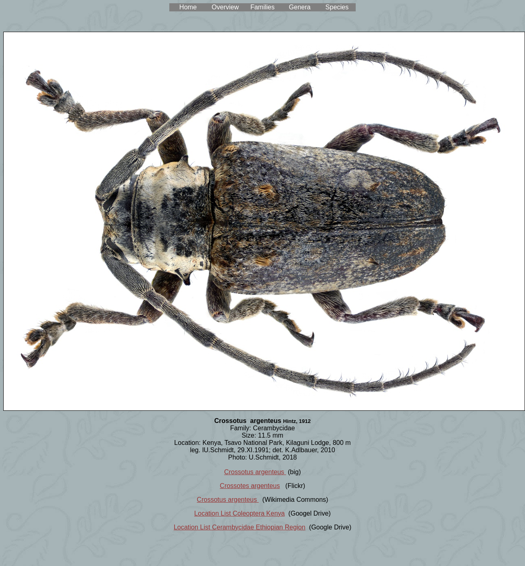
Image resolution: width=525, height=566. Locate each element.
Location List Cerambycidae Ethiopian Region (240, 527)
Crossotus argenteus (255, 471)
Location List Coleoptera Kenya (239, 513)
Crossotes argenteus (250, 485)
